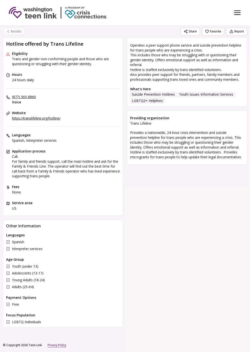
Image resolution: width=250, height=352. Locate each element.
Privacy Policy (57, 345)
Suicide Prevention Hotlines (153, 94)
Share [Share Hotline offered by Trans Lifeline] (190, 31)
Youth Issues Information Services (206, 94)
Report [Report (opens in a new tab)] (236, 31)
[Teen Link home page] (57, 12)
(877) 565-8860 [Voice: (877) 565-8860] (24, 96)
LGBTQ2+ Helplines (147, 100)
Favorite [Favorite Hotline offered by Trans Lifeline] (213, 31)
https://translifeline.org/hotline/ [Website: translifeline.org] (36, 118)
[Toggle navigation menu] (237, 13)
